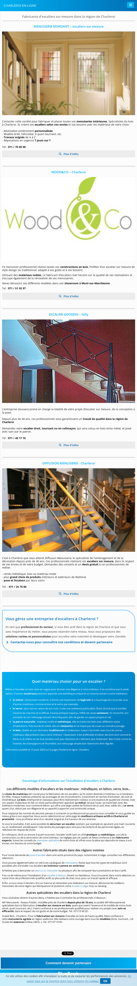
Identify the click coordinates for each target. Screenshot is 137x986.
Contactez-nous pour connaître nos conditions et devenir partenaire (61, 642)
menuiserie (71, 862)
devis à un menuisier (46, 870)
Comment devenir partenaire (68, 963)
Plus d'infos (71, 154)
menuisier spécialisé (48, 840)
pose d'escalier (37, 855)
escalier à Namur (56, 875)
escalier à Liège (80, 886)
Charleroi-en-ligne (20, 5)
